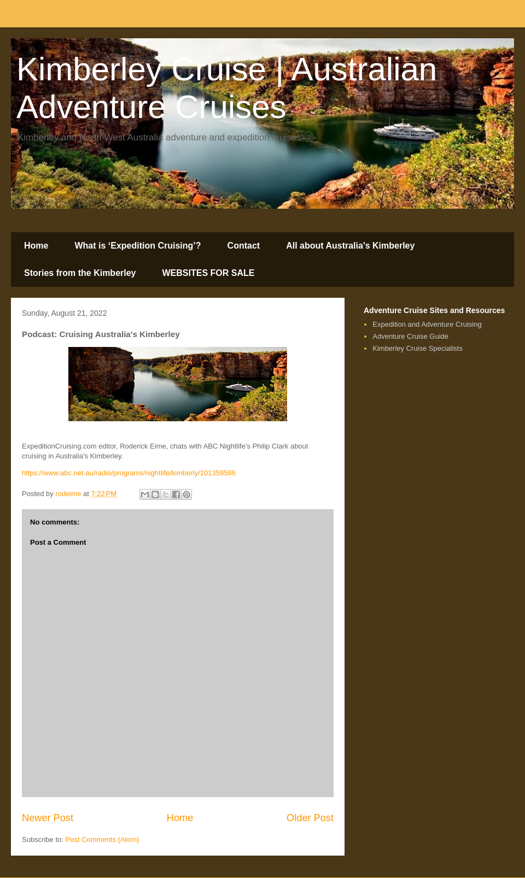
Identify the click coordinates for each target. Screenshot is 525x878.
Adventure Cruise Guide (410, 336)
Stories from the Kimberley (80, 273)
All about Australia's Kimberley (350, 245)
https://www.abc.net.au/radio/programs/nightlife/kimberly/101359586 (129, 473)
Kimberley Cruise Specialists (417, 348)
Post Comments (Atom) (102, 839)
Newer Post (47, 817)
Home (36, 245)
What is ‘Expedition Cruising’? (137, 245)
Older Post (310, 817)
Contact (244, 245)
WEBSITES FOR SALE (208, 273)
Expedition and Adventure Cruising (426, 324)
